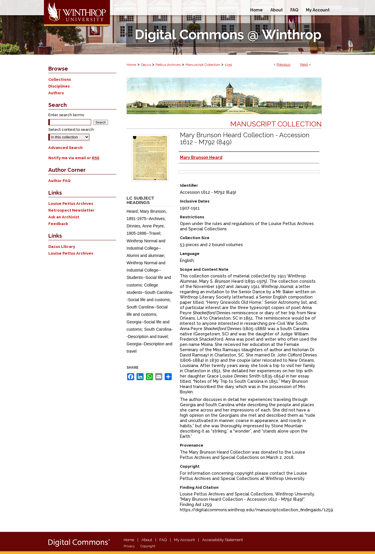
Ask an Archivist (63, 217)
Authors (56, 93)
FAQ (163, 540)
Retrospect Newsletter (71, 210)
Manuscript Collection (202, 65)
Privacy (129, 546)
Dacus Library (61, 246)
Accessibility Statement (222, 540)
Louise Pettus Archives (70, 203)
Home (131, 65)
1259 (228, 65)
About (147, 540)
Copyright (147, 546)
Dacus (146, 65)
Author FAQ (59, 181)
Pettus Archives (168, 65)
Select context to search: (71, 129)
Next (304, 64)
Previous (283, 64)
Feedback (58, 224)
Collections (59, 79)
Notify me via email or (73, 158)
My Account (184, 540)
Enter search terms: (66, 115)
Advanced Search (65, 147)
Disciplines (59, 86)
